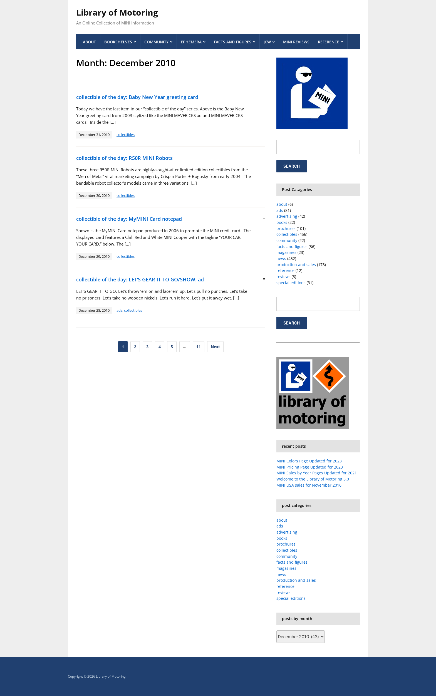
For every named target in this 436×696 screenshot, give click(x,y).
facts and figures (292, 246)
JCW (267, 41)
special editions (291, 282)
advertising (286, 216)
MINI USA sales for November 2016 (308, 485)
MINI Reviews (296, 41)
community (286, 240)
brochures (286, 228)
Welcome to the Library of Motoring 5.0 (312, 479)
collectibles (126, 134)
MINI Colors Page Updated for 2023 (309, 461)
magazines (286, 252)
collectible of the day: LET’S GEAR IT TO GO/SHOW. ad (140, 279)
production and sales (296, 264)
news (281, 258)
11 (198, 346)
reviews (283, 276)
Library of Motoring (117, 12)
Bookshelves (118, 41)
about (281, 204)
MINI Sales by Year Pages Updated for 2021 (316, 472)
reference (285, 270)
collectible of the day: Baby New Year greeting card (137, 97)
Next (215, 346)
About (89, 41)
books (281, 222)
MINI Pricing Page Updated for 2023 (309, 467)
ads (119, 310)
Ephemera (191, 41)
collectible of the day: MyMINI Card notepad (129, 219)
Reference (328, 41)
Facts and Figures (232, 41)
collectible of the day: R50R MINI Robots (124, 158)
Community (156, 41)
